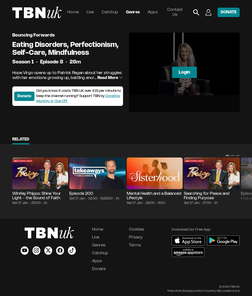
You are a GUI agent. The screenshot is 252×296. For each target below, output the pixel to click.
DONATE (228, 12)
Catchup (110, 12)
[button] (227, 155)
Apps (153, 12)
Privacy (136, 237)
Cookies (136, 229)
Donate (24, 96)
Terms (135, 245)
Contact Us (175, 12)
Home (73, 12)
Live (90, 12)
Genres (133, 12)
